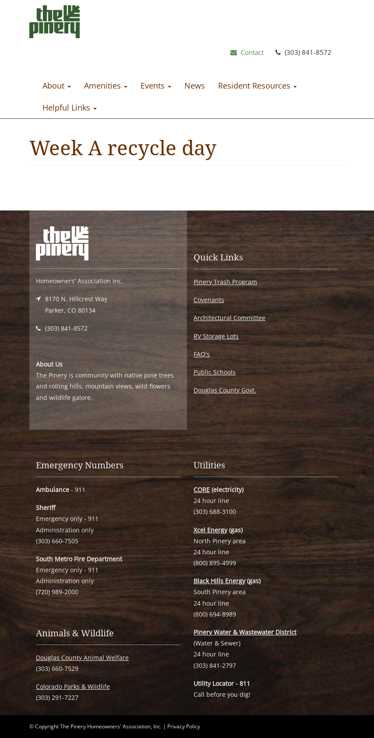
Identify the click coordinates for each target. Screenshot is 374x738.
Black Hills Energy (219, 581)
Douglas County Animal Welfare (82, 657)
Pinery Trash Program (225, 282)
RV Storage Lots (216, 336)
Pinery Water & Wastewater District (245, 632)
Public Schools (215, 372)
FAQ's (202, 354)
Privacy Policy (183, 726)
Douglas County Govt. (225, 390)
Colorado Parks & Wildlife (73, 686)
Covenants (209, 300)
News (194, 85)
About (56, 85)
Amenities (105, 85)
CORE (202, 489)
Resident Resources (257, 85)
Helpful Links (69, 107)
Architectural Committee (229, 318)
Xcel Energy (210, 530)
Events (156, 85)
